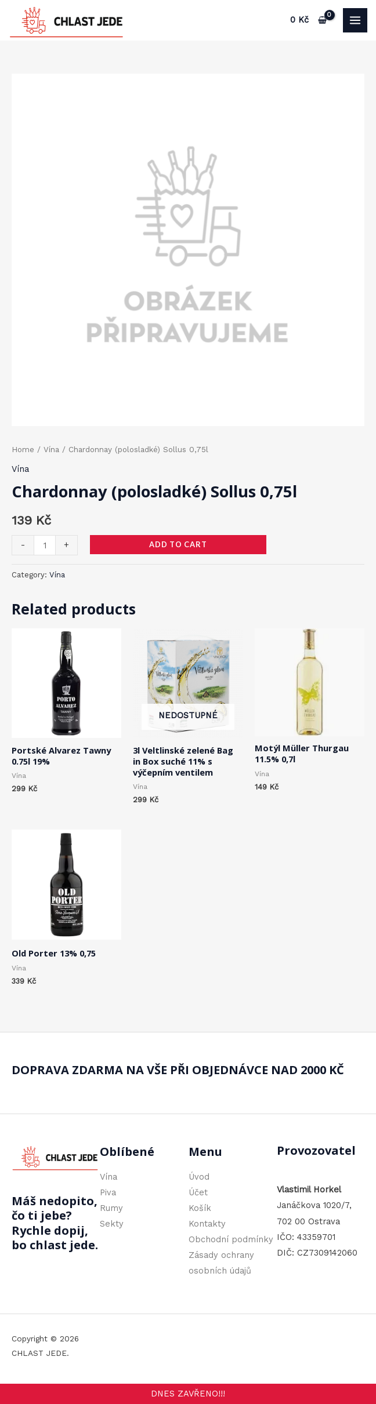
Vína (51, 449)
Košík (200, 1208)
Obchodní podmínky (231, 1239)
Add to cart (178, 544)
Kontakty (207, 1224)
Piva (108, 1192)
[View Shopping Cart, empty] (308, 20)
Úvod (199, 1177)
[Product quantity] (45, 545)
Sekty (112, 1224)
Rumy (111, 1208)
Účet (198, 1192)
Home (23, 449)
